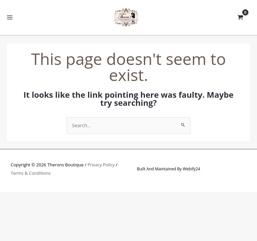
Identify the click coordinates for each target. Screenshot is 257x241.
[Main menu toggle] (10, 17)
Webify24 (191, 169)
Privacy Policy (100, 165)
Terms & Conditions (31, 173)
